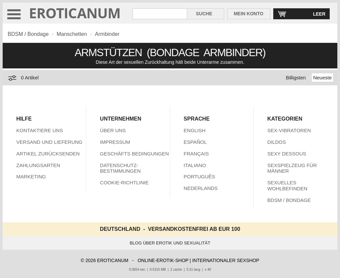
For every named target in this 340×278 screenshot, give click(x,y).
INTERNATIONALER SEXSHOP (225, 260)
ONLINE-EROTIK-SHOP (162, 260)
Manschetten (71, 34)
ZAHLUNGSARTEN (38, 165)
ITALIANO (195, 165)
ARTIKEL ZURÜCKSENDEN (48, 153)
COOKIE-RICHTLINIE (124, 182)
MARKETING (31, 176)
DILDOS (276, 142)
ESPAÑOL (195, 142)
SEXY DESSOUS (286, 153)
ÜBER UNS (113, 130)
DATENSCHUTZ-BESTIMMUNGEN (120, 168)
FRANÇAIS (196, 153)
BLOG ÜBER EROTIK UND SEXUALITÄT (170, 242)
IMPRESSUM (115, 142)
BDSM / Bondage (28, 34)
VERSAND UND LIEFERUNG (49, 142)
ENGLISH (195, 130)
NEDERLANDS (201, 188)
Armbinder (107, 34)
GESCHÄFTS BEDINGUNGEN (134, 153)
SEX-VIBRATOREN (289, 130)
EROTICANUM (75, 12)
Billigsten (296, 77)
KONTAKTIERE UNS (39, 130)
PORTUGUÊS (199, 176)
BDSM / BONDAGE (289, 200)
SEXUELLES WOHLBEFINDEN (287, 185)
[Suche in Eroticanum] (159, 13)
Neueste (322, 77)
